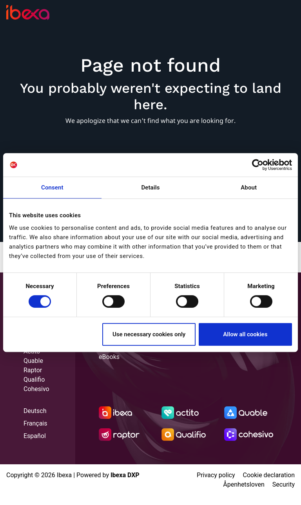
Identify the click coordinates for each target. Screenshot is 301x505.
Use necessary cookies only (148, 334)
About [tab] (249, 187)
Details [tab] (150, 187)
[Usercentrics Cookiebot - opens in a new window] (257, 165)
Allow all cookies (245, 334)
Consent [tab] (52, 187)
